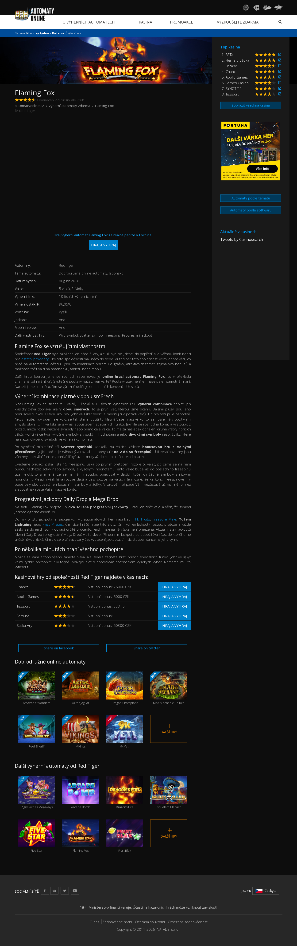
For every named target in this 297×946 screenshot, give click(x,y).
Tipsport (23, 606)
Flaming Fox (80, 836)
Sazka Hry (24, 625)
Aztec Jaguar (80, 688)
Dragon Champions (124, 688)
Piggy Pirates (52, 524)
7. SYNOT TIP (232, 88)
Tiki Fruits (142, 519)
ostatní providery (35, 359)
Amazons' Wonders (36, 688)
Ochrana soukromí (150, 921)
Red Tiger (27, 110)
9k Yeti (124, 731)
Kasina (145, 22)
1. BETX (227, 54)
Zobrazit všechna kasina (250, 105)
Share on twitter (147, 648)
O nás (94, 921)
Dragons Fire (124, 792)
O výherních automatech (89, 22)
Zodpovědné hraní (117, 921)
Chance (23, 586)
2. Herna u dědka (235, 60)
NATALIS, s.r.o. (168, 929)
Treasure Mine (164, 519)
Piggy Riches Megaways (36, 792)
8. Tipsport (230, 94)
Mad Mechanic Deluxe (168, 688)
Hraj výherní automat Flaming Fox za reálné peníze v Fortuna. (103, 241)
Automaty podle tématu (250, 198)
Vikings (80, 731)
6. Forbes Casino (235, 83)
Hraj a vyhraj (174, 586)
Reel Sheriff (36, 731)
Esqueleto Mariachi (168, 792)
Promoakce (181, 22)
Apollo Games (28, 596)
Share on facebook (59, 648)
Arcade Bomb (80, 792)
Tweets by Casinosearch (241, 239)
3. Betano (229, 66)
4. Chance (230, 71)
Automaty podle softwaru (250, 210)
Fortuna (23, 615)
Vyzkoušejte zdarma (237, 22)
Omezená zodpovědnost (188, 921)
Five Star (36, 836)
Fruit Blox (124, 836)
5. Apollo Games (235, 77)
